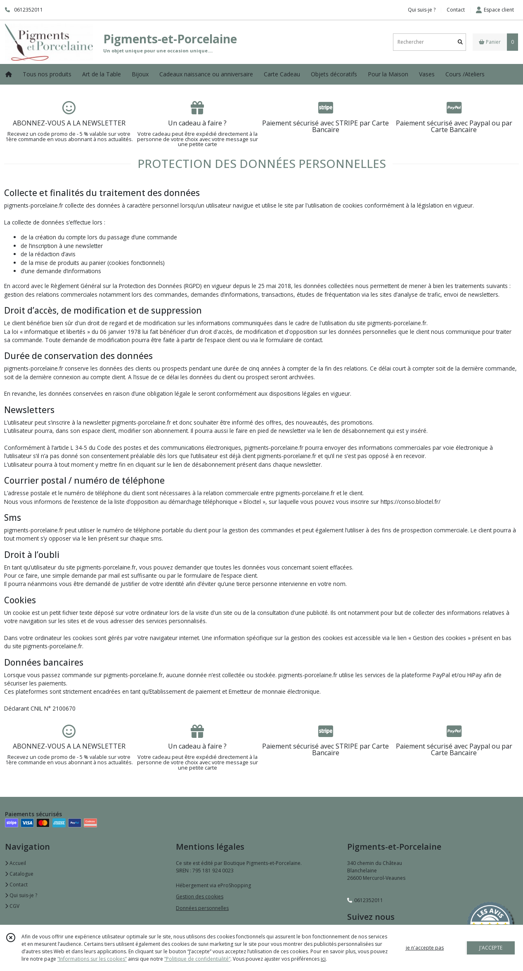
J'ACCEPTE (490, 947)
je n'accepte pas (425, 947)
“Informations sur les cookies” (92, 958)
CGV (12, 906)
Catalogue (19, 873)
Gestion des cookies (199, 896)
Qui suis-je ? (21, 895)
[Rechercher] (460, 42)
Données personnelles (202, 908)
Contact (456, 9)
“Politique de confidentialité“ (197, 958)
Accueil (15, 863)
